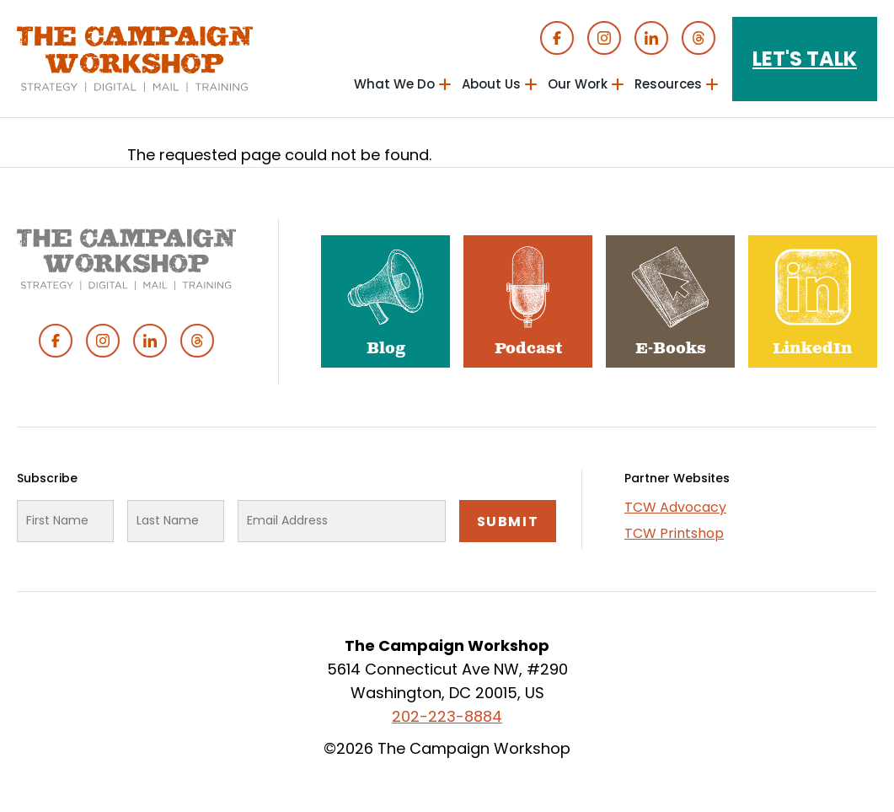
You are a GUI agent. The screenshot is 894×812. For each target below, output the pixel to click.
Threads (698, 38)
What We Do (394, 84)
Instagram (604, 38)
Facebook (557, 38)
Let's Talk (804, 59)
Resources (668, 84)
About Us (491, 84)
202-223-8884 (447, 716)
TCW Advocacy (675, 507)
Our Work (578, 84)
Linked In (651, 38)
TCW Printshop (674, 533)
